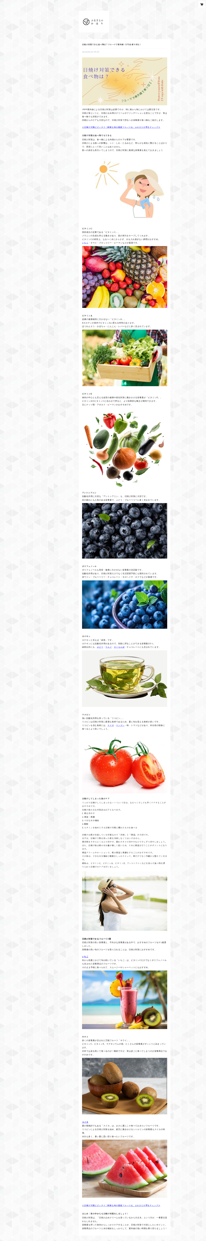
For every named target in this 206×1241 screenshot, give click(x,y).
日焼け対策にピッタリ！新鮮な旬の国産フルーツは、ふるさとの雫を (117, 127)
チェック (154, 127)
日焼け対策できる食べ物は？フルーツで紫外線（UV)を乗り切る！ (112, 44)
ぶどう (100, 647)
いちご (85, 243)
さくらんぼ (119, 647)
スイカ (111, 725)
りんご (108, 647)
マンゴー (120, 725)
